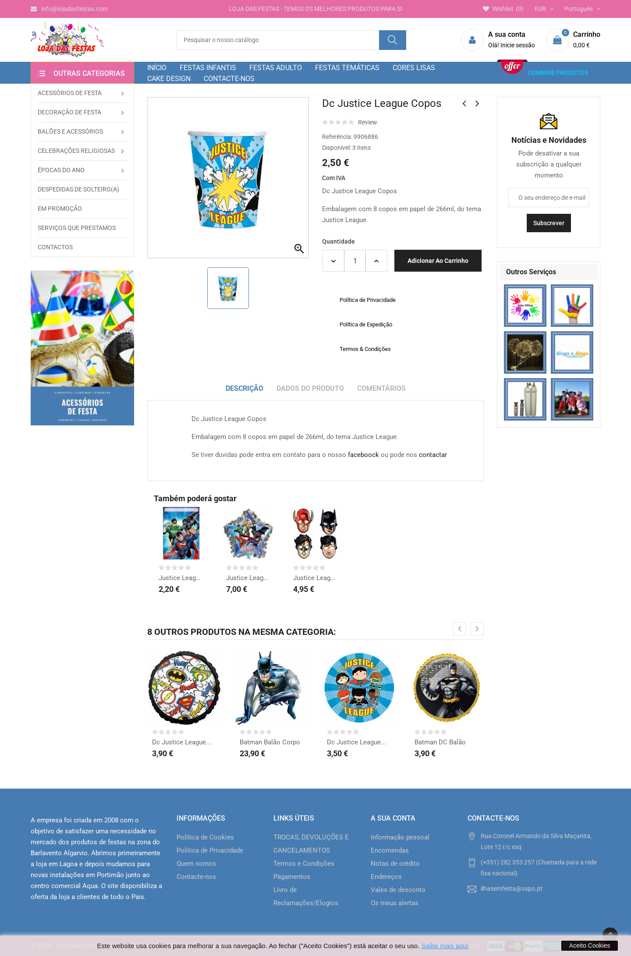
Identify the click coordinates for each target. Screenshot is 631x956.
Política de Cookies (205, 837)
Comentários (381, 388)
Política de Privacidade (210, 850)
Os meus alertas (394, 903)
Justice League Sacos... (181, 578)
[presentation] (459, 628)
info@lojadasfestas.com (69, 8)
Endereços (386, 877)
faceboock (363, 455)
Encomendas (390, 850)
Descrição (244, 388)
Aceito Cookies (589, 945)
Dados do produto (310, 388)
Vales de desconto (398, 890)
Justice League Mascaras (315, 578)
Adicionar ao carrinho (438, 260)
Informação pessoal (400, 837)
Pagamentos (291, 877)
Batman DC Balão (440, 742)
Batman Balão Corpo (270, 742)
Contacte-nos (196, 877)
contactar (433, 455)
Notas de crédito (395, 863)
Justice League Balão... (248, 578)
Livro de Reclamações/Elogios (305, 896)
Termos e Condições (303, 863)
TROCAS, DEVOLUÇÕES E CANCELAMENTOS (311, 843)
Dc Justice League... (181, 742)
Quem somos (196, 863)
